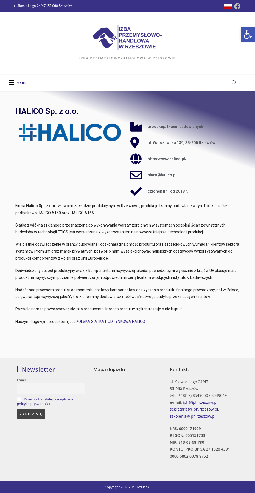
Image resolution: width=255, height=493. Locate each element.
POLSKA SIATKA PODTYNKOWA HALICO (110, 321)
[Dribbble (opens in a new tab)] (228, 6)
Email (21, 380)
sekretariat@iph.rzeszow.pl (194, 409)
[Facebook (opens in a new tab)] (237, 6)
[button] (248, 34)
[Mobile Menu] (18, 82)
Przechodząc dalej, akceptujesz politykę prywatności (45, 401)
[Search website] (234, 83)
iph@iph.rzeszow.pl (200, 402)
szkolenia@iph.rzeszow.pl (192, 416)
